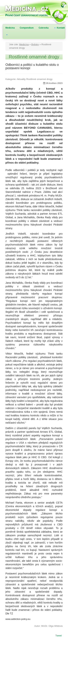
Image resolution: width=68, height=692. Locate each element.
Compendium (27, 28)
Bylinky (35, 44)
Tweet (58, 636)
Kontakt (61, 28)
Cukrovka (44, 28)
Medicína (10, 28)
